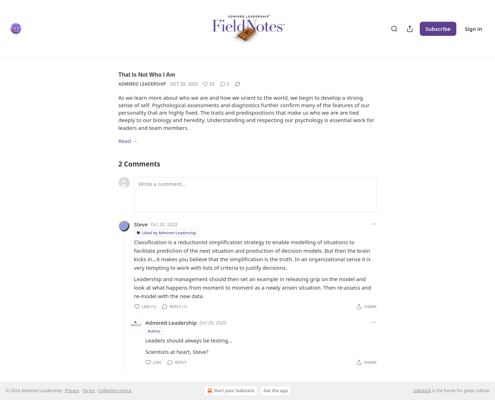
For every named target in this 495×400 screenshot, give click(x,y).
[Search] (394, 29)
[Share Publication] (410, 29)
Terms (89, 391)
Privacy (72, 391)
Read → (128, 140)
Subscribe (438, 28)
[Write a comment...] (255, 194)
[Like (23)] (208, 84)
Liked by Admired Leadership (166, 232)
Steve (141, 224)
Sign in (473, 28)
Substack (422, 391)
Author (154, 331)
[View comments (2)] (224, 84)
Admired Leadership (142, 84)
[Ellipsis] (373, 224)
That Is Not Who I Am (147, 75)
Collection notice (114, 391)
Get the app (275, 391)
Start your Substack (230, 391)
